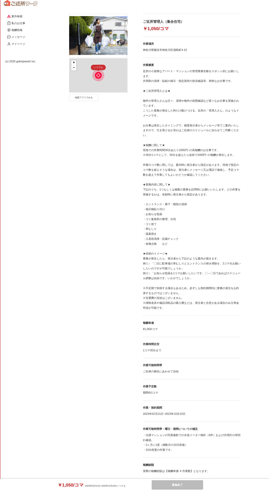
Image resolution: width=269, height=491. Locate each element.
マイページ (16, 44)
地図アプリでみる (84, 97)
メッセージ (16, 37)
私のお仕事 (16, 23)
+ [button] (74, 62)
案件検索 (14, 16)
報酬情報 (14, 30)
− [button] (74, 68)
